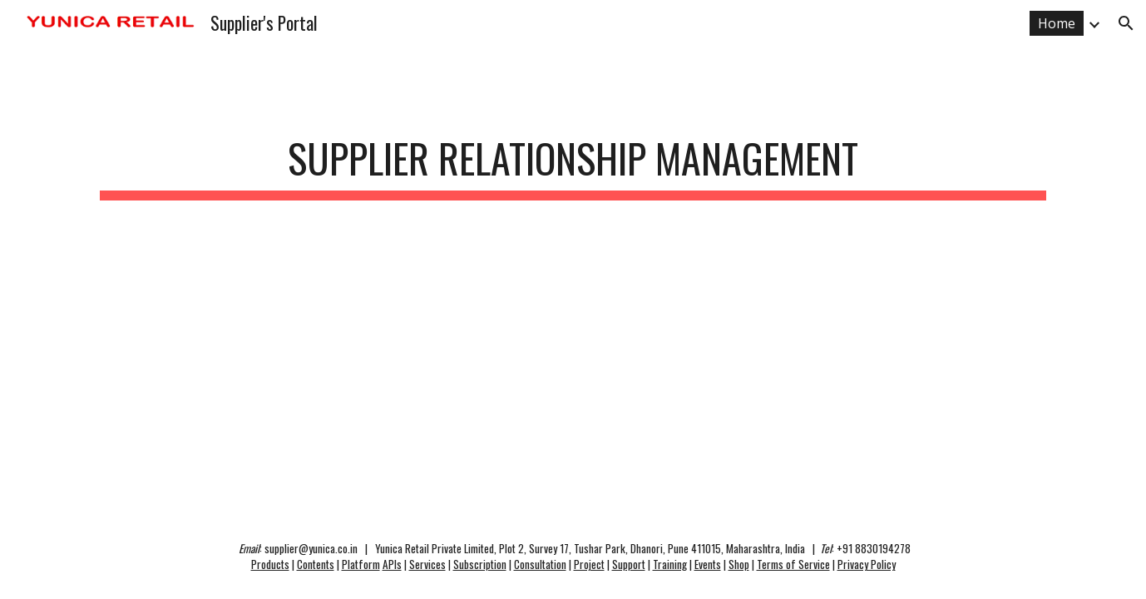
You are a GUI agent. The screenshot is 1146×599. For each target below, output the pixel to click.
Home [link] (1056, 23)
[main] (573, 160)
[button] (1126, 23)
